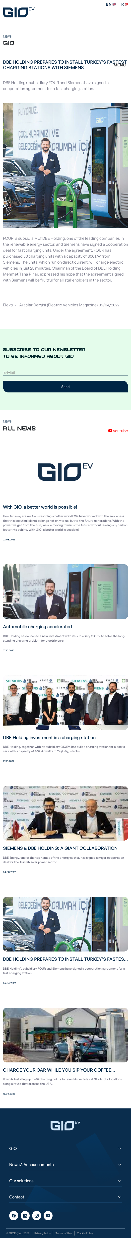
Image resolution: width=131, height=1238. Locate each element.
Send (65, 386)
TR (124, 4)
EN (111, 4)
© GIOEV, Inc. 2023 (17, 1233)
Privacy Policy (42, 1233)
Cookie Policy (85, 1233)
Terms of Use (64, 1233)
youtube (118, 430)
